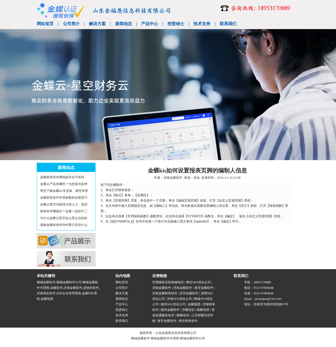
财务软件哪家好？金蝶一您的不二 (63, 211)
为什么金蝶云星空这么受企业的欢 (63, 218)
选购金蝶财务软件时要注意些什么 (63, 225)
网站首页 (45, 23)
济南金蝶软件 (173, 178)
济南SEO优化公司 (179, 299)
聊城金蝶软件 (46, 282)
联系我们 (228, 23)
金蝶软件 (56, 288)
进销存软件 (91, 288)
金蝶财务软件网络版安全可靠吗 (62, 177)
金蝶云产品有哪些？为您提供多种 (63, 184)
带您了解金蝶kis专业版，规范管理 (64, 191)
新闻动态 (123, 23)
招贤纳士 (175, 23)
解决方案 (97, 23)
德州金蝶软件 (170, 310)
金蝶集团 (194, 304)
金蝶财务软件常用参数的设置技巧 (63, 197)
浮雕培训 (188, 310)
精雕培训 (203, 310)
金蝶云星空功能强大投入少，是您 (63, 204)
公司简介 (71, 23)
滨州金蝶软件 (189, 293)
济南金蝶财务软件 (164, 293)
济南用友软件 (46, 293)
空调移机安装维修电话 (168, 282)
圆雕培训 (182, 315)
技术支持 (201, 23)
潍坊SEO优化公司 (198, 282)
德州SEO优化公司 (173, 304)
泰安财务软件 (188, 321)
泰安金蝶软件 (204, 288)
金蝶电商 (47, 299)
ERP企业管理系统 (68, 293)
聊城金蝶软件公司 (69, 282)
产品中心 (149, 23)
